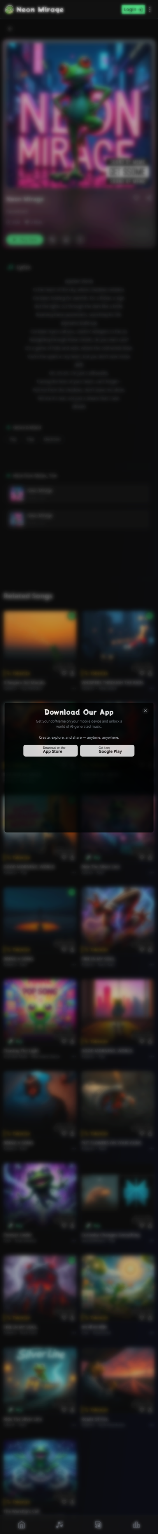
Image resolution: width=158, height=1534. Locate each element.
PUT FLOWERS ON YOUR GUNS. (111, 1142)
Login (133, 9)
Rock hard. (106, 964)
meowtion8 (17, 211)
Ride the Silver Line (100, 866)
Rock (100, 872)
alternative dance (45, 1056)
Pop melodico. (32, 688)
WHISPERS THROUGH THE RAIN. (112, 682)
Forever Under (17, 1235)
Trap (30, 439)
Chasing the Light (21, 1050)
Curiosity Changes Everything (110, 1235)
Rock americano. (112, 1424)
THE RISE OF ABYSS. (22, 774)
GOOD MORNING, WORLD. (29, 866)
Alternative (108, 688)
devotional (102, 1332)
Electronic (52, 439)
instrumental (25, 1240)
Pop (13, 439)
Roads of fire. (95, 1419)
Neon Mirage (39, 490)
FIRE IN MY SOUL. (98, 959)
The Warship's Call (21, 1511)
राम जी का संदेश (94, 1327)
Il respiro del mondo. (24, 682)
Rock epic (28, 780)
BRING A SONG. (18, 959)
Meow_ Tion (36, 497)
